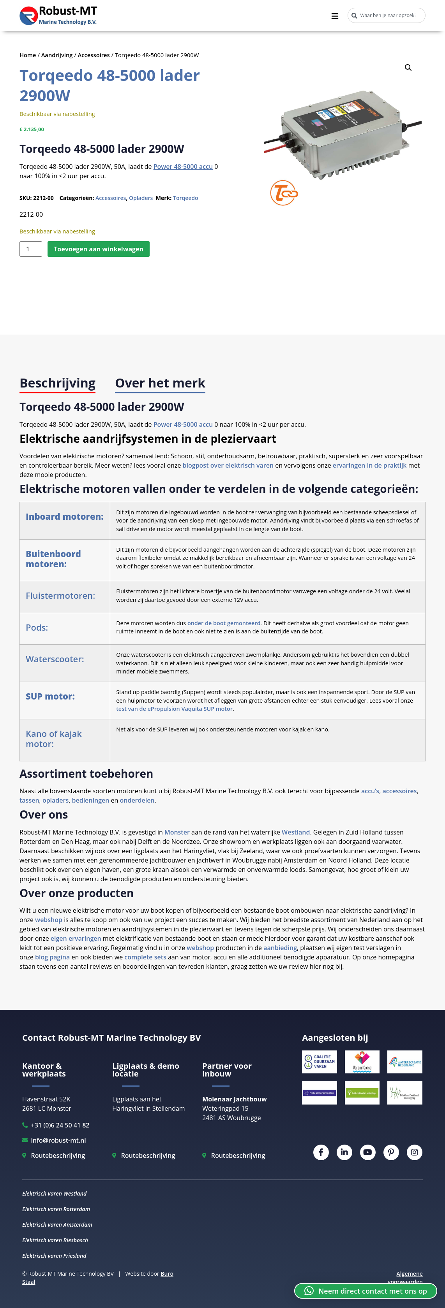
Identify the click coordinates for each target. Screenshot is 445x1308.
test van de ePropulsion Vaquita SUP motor (174, 708)
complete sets (144, 957)
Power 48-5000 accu (183, 166)
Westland (296, 832)
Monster (177, 832)
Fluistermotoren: (60, 595)
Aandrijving (57, 55)
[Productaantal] (30, 249)
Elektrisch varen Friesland (54, 1255)
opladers (55, 800)
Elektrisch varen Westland (54, 1193)
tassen (29, 800)
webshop (48, 919)
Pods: (37, 627)
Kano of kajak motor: (54, 738)
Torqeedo (185, 198)
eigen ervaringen (76, 938)
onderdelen (137, 800)
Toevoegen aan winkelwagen (98, 249)
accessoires (399, 791)
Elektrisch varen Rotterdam (56, 1209)
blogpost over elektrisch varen (228, 465)
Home (27, 55)
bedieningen (90, 800)
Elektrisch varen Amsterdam (57, 1224)
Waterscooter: (55, 659)
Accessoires (94, 55)
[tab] (57, 383)
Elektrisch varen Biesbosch (55, 1240)
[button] (408, 68)
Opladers (141, 198)
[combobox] (387, 15)
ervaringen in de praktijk (370, 465)
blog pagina (52, 957)
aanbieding (280, 947)
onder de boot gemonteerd (223, 623)
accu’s (370, 791)
